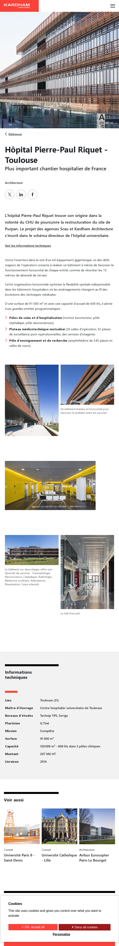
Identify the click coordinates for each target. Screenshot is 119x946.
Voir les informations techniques (28, 245)
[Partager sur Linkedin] (22, 194)
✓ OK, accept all (32, 927)
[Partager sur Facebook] (33, 194)
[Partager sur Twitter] (10, 194)
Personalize (61, 934)
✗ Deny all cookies (84, 927)
